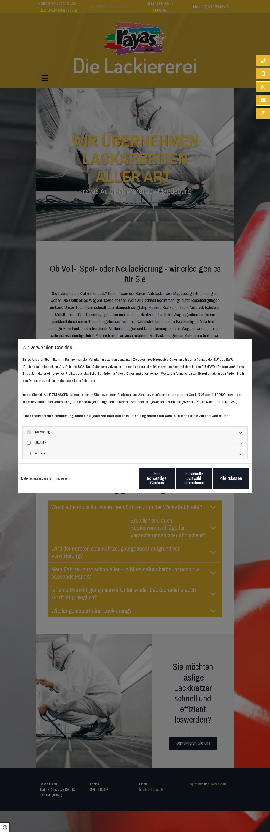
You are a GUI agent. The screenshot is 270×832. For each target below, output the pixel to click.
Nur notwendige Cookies (119, 478)
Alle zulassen (223, 478)
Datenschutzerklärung (36, 478)
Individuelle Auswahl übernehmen (171, 478)
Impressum (62, 478)
